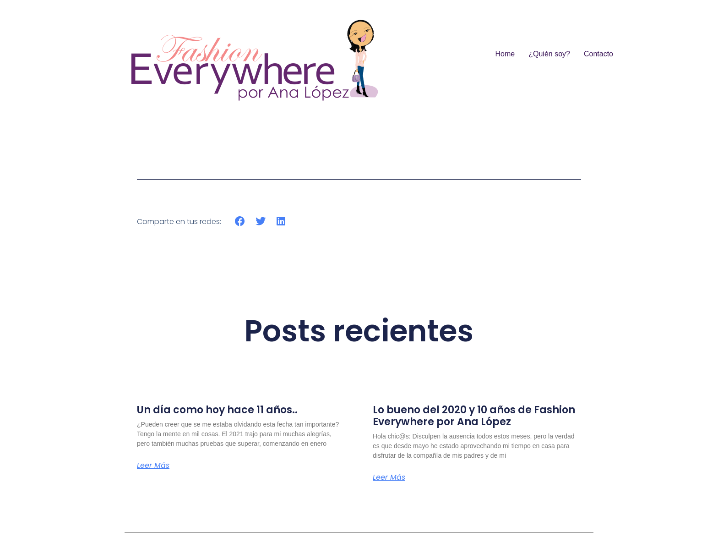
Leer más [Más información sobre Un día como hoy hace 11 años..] (153, 465)
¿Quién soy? (549, 54)
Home (505, 54)
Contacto (598, 54)
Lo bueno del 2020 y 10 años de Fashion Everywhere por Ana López (474, 416)
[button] (240, 221)
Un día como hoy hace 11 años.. (217, 410)
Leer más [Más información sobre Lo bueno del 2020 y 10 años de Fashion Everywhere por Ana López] (389, 477)
